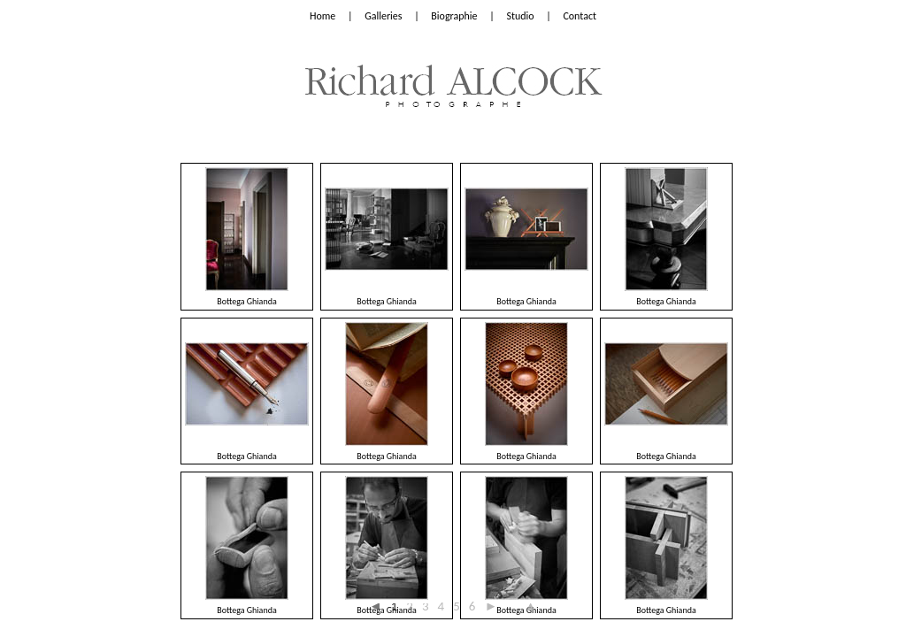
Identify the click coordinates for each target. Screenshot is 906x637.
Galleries (383, 16)
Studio (520, 16)
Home (322, 16)
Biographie (454, 16)
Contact (579, 16)
